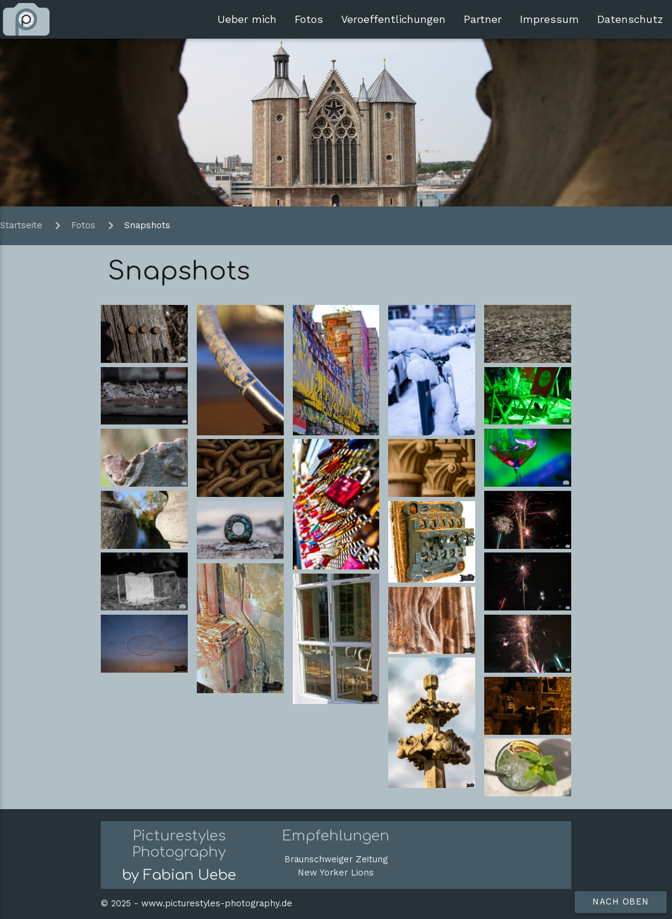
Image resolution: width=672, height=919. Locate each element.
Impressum (549, 19)
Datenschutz (630, 19)
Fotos (309, 19)
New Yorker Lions (336, 873)
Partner (483, 19)
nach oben (620, 902)
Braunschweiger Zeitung (336, 859)
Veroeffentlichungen (393, 19)
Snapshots (147, 225)
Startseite (22, 225)
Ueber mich (247, 19)
